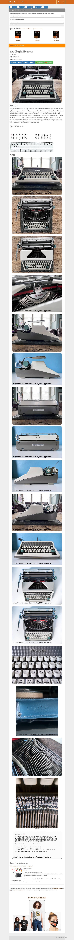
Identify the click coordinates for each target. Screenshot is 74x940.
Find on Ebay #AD (39, 62)
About (16, 2)
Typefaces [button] (36, 7)
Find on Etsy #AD (48, 62)
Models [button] (19, 7)
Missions (24, 2)
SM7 (16, 45)
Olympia (13, 45)
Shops (42, 28)
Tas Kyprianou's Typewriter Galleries (15, 866)
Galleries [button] (27, 7)
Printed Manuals (24, 28)
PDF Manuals (30, 28)
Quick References (36, 28)
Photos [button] (26, 62)
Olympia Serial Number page (57, 888)
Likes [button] (32, 62)
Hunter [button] (20, 62)
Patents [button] (44, 7)
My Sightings (30, 866)
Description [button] (13, 62)
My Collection (24, 866)
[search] (37, 22)
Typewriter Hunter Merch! (37, 898)
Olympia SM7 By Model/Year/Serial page (16, 890)
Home (11, 45)
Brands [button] (12, 7)
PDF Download (18, 40)
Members (61, 2)
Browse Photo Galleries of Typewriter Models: (17, 19)
